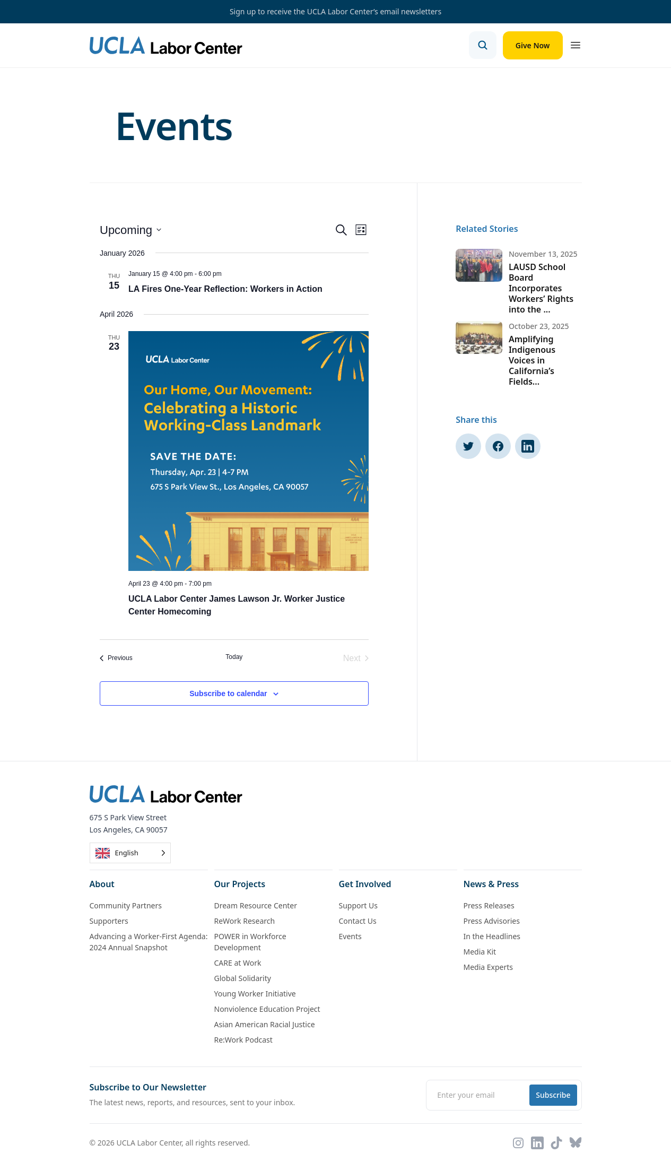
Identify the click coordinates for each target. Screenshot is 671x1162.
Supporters (109, 921)
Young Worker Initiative (255, 993)
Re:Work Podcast (243, 1040)
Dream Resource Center (256, 905)
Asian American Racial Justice (264, 1024)
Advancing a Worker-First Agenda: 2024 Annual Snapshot (149, 941)
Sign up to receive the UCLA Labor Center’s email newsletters (335, 11)
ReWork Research (244, 921)
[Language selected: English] (130, 853)
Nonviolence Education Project (267, 1009)
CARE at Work (238, 963)
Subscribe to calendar (228, 693)
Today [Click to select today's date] (233, 657)
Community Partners (126, 905)
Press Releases (489, 905)
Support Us (358, 905)
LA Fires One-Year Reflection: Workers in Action (225, 288)
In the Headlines (492, 936)
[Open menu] (575, 45)
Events (350, 936)
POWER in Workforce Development (250, 941)
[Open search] (482, 45)
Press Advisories (492, 921)
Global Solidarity (242, 978)
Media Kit (480, 952)
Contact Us (358, 921)
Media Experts (488, 967)
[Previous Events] (116, 658)
